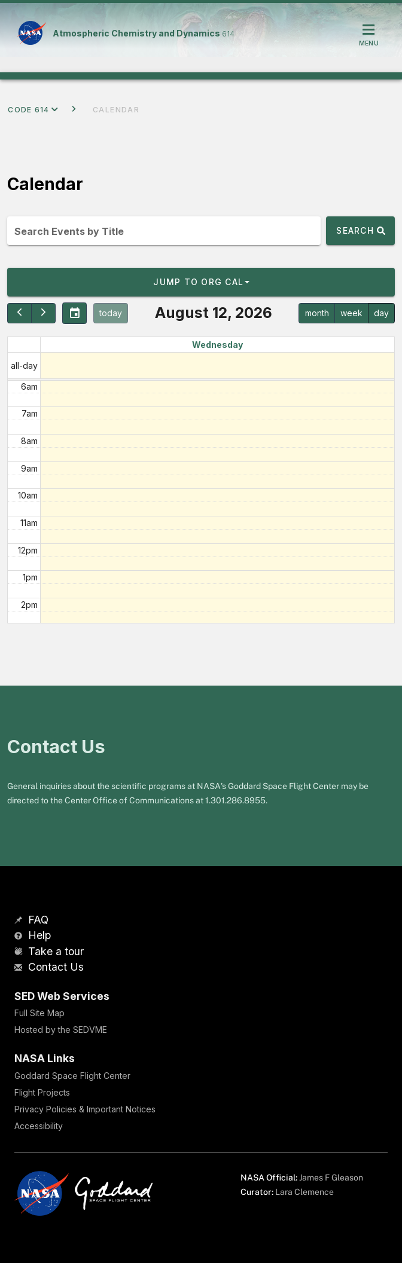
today (110, 313)
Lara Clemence (304, 1192)
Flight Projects (42, 1092)
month (317, 313)
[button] (201, 282)
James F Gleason (331, 1177)
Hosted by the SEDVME (60, 1030)
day (381, 313)
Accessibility (38, 1126)
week (351, 313)
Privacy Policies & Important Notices (85, 1109)
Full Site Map (39, 1013)
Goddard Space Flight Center (72, 1076)
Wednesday (217, 345)
